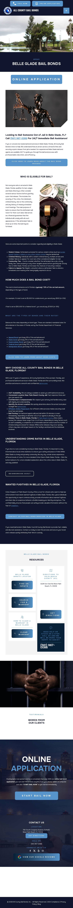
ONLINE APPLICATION (36, 79)
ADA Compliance (53, 902)
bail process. (43, 383)
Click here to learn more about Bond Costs (32, 357)
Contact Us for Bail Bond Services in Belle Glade (35, 516)
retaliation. (15, 506)
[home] (21, 10)
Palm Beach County (46, 418)
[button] (66, 11)
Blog (39, 904)
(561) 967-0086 (18, 138)
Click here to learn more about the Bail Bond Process (36, 162)
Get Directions (36, 837)
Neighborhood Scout (20, 473)
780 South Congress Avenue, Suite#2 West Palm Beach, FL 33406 (36, 832)
